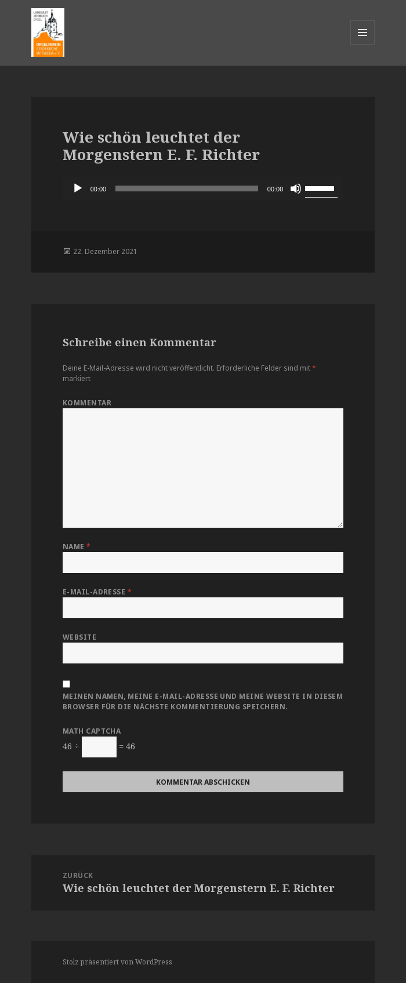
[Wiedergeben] (78, 188)
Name (77, 547)
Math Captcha (92, 731)
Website (79, 637)
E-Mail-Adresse (97, 592)
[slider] (186, 188)
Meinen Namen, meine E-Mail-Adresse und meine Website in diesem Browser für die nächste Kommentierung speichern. (203, 701)
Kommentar (87, 403)
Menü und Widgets (363, 44)
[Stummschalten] (296, 188)
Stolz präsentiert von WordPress (117, 962)
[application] (203, 188)
